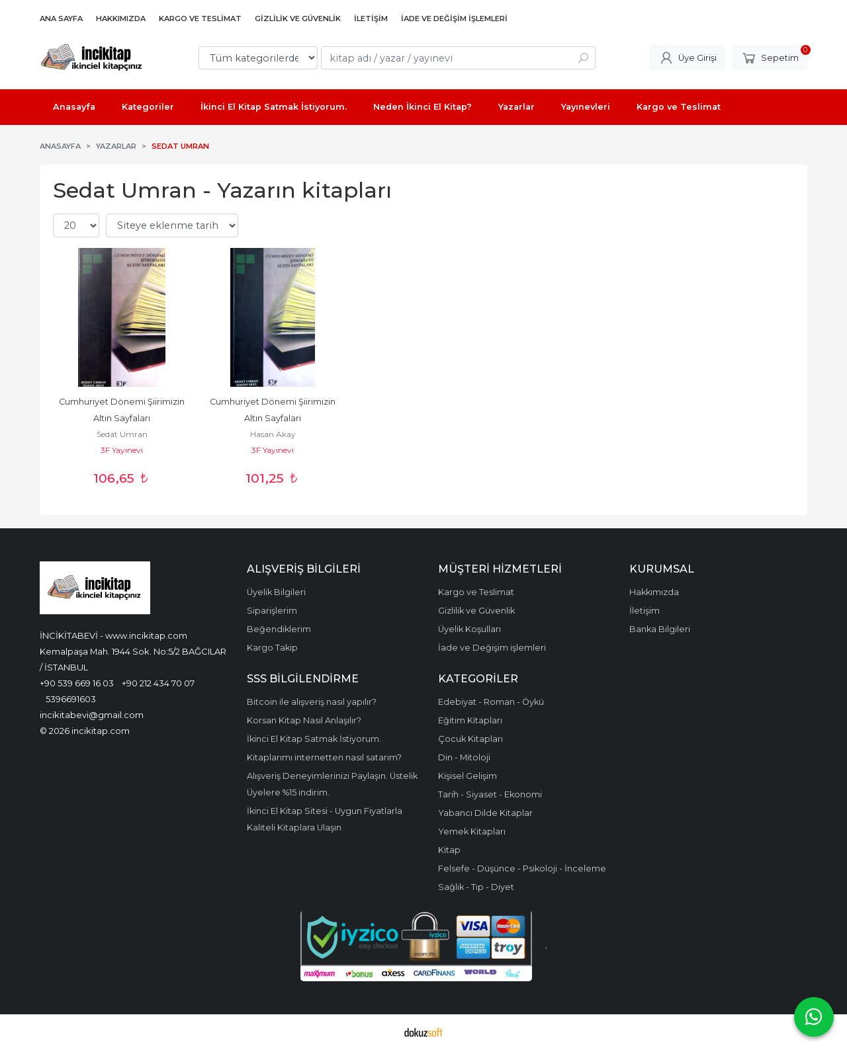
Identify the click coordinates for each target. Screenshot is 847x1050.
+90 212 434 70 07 (158, 683)
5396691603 (71, 699)
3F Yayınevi (122, 450)
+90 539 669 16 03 (77, 683)
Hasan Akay (273, 434)
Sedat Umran (122, 434)
